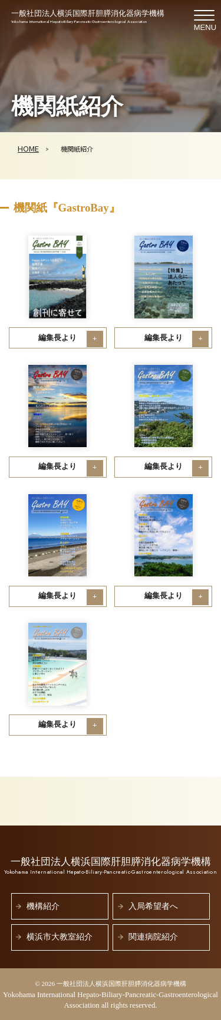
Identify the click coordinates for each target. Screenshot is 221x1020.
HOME (28, 148)
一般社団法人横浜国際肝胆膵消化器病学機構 (87, 17)
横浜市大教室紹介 (60, 936)
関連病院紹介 (153, 936)
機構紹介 (43, 906)
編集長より (57, 338)
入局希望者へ (153, 906)
